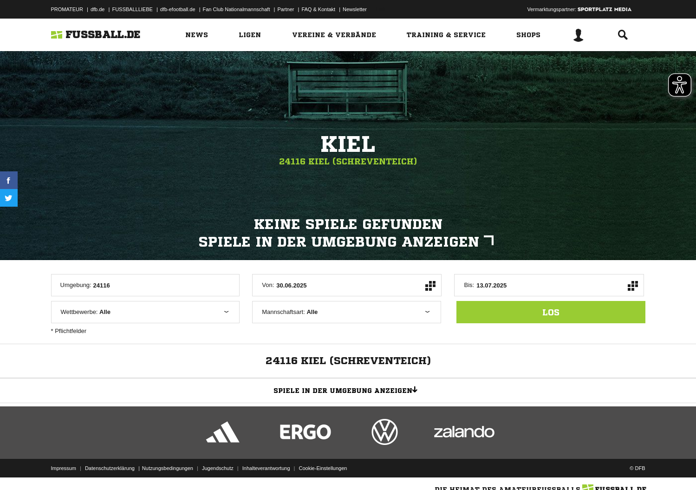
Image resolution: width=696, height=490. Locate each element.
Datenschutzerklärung (110, 468)
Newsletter (355, 9)
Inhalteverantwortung (266, 468)
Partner (285, 9)
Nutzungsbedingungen (167, 468)
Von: (268, 284)
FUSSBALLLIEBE (132, 9)
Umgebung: (75, 284)
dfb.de (98, 9)
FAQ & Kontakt (318, 9)
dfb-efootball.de (177, 9)
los (550, 312)
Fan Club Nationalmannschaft (236, 9)
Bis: (469, 284)
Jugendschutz (218, 468)
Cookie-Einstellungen (323, 468)
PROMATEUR (67, 9)
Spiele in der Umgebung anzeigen (348, 242)
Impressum (63, 468)
